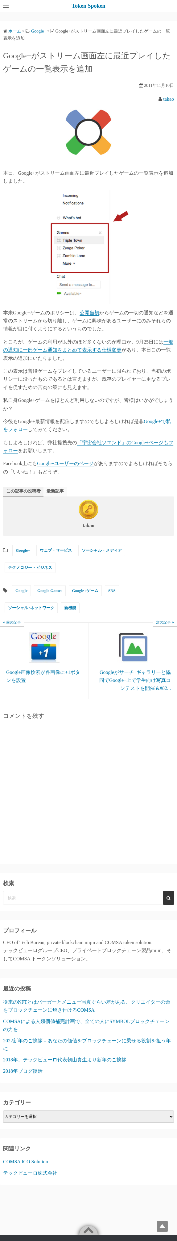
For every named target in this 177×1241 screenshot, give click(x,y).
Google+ (23, 550)
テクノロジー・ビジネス (30, 567)
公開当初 (89, 312)
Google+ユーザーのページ (65, 463)
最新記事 (55, 491)
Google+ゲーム (85, 590)
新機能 (70, 607)
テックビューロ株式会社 (30, 1173)
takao (168, 99)
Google (21, 590)
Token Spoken (88, 6)
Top (162, 1226)
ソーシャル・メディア (102, 550)
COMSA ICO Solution (25, 1161)
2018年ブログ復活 (23, 1071)
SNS (112, 590)
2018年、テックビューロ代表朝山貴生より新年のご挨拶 (64, 1059)
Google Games (49, 590)
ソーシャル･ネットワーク (31, 607)
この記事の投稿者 (23, 491)
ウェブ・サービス (56, 550)
